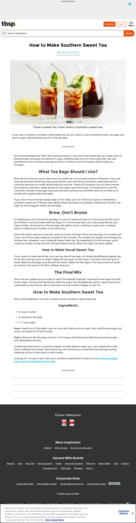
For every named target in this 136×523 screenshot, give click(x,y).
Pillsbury (48, 448)
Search (129, 33)
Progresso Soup (45, 463)
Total (116, 463)
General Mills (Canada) (47, 484)
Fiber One (90, 463)
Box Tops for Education (81, 448)
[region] (68, 513)
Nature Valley (104, 463)
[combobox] (63, 33)
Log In (122, 24)
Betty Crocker (61, 448)
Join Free (109, 24)
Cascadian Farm (50, 468)
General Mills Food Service (72, 484)
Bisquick (10, 463)
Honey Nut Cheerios (74, 463)
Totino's (89, 468)
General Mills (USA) (25, 484)
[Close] (132, 513)
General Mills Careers (96, 484)
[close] (130, 4)
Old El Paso (66, 468)
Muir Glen (30, 463)
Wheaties (78, 468)
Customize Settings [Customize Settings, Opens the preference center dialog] (123, 512)
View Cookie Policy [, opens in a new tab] (54, 520)
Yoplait (59, 463)
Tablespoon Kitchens (69, 52)
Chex (20, 463)
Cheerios (125, 463)
